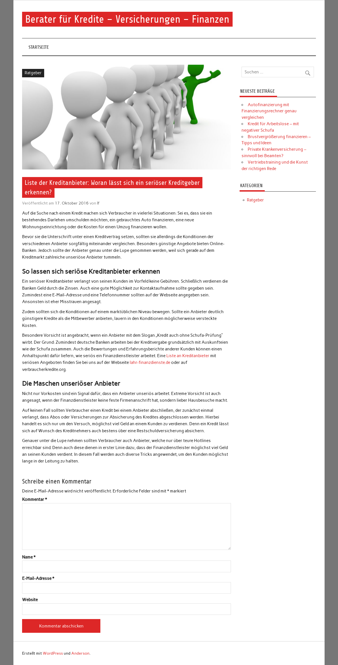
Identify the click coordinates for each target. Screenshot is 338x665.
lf (98, 203)
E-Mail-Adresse (38, 578)
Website (30, 600)
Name (29, 557)
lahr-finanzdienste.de (150, 362)
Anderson (80, 653)
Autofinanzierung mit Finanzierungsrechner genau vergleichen (269, 111)
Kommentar (34, 499)
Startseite (39, 47)
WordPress (53, 653)
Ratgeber (33, 72)
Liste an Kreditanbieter (187, 355)
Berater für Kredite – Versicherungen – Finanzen (127, 19)
